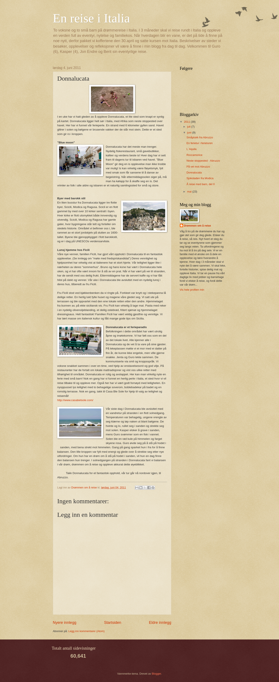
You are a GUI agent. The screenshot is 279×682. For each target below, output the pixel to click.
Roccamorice (194, 155)
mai (189, 191)
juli (189, 126)
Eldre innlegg (160, 622)
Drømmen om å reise (197, 225)
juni (189, 132)
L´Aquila (192, 149)
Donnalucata (194, 172)
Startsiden (112, 622)
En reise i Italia (91, 18)
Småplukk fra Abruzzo (200, 137)
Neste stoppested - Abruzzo (203, 160)
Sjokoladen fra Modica (200, 178)
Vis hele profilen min (192, 289)
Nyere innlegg (64, 622)
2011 (187, 121)
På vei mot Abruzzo (198, 166)
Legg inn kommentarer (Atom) (86, 631)
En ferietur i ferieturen (200, 143)
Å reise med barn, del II (201, 184)
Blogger (156, 673)
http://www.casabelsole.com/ (75, 400)
